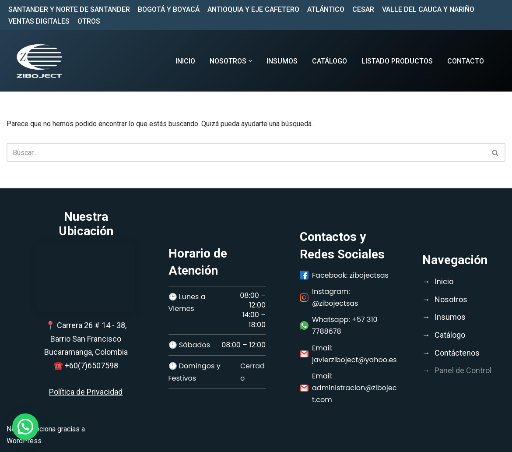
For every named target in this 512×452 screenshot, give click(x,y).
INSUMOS (282, 61)
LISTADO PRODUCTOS (397, 61)
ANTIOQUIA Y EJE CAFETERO (253, 9)
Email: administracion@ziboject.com (348, 388)
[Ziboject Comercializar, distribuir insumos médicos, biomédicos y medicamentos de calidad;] (39, 61)
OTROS (88, 21)
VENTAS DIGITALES (39, 21)
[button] (250, 61)
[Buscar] (246, 152)
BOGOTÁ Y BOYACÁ (169, 9)
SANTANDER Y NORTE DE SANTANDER (69, 9)
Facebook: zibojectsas (344, 275)
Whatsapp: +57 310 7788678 (339, 325)
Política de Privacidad (86, 391)
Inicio (185, 61)
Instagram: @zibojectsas (329, 297)
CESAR (363, 9)
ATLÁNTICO (325, 9)
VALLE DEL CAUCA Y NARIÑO (428, 9)
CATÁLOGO (329, 61)
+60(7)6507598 (91, 365)
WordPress (24, 441)
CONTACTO (465, 61)
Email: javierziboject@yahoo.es (348, 354)
